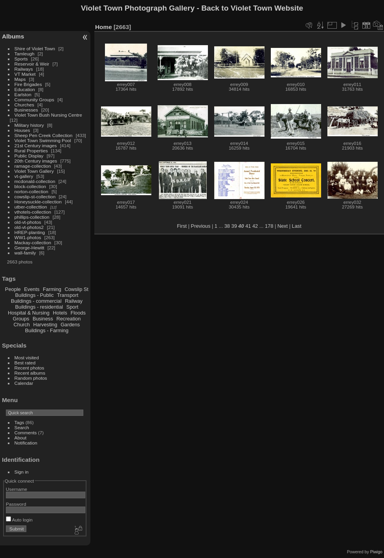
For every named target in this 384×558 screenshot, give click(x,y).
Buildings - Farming (46, 330)
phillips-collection (32, 217)
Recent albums (30, 372)
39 (234, 226)
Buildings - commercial (36, 301)
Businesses (26, 109)
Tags (19, 422)
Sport (72, 307)
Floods (77, 313)
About (21, 437)
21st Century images (36, 145)
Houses (22, 130)
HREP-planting (30, 232)
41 (248, 226)
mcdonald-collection (35, 181)
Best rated (25, 362)
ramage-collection (33, 165)
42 (255, 226)
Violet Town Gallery (34, 171)
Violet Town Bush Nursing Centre (48, 114)
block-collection (30, 186)
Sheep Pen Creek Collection (44, 135)
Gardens (70, 324)
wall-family (25, 252)
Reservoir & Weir (32, 63)
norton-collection (31, 191)
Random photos (31, 378)
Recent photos (29, 367)
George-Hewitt (29, 247)
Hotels (60, 313)
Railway (74, 301)
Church (22, 324)
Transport (67, 295)
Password (16, 504)
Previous (201, 226)
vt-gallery (24, 176)
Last (296, 226)
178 (269, 226)
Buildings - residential (39, 307)
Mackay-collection (33, 242)
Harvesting (45, 324)
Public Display (29, 155)
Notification (26, 442)
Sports (21, 58)
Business (43, 319)
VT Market (25, 74)
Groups (21, 319)
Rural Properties (31, 150)
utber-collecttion (31, 206)
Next (282, 226)
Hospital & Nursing (29, 313)
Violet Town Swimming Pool (43, 140)
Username (16, 489)
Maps (20, 79)
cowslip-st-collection (35, 196)
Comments (26, 432)
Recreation (68, 319)
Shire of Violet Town (35, 48)
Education (25, 89)
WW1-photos (28, 237)
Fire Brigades (28, 84)
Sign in (22, 471)
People (13, 289)
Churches (24, 104)
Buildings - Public (34, 295)
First (182, 226)
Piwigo (376, 551)
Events (31, 289)
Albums (13, 36)
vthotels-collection (33, 211)
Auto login (19, 519)
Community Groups (34, 99)
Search (22, 427)
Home (103, 27)
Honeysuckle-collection (38, 201)
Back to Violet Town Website (252, 8)
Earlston (23, 94)
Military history (29, 125)
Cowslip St (76, 289)
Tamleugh (25, 53)
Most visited (27, 357)
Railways (24, 68)
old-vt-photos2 (29, 227)
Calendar (24, 383)
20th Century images (36, 160)
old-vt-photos (28, 222)
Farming (52, 289)
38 (227, 226)
